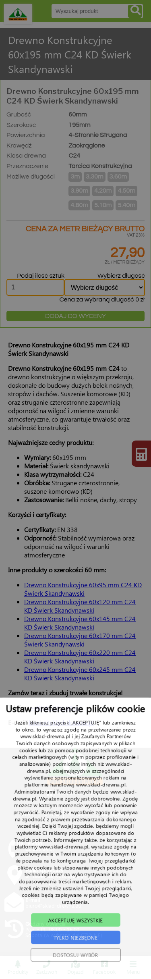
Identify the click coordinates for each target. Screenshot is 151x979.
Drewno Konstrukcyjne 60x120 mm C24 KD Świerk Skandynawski (80, 605)
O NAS (52, 813)
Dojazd (75, 967)
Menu (133, 967)
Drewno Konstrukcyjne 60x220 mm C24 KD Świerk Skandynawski (80, 656)
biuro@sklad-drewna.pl (61, 722)
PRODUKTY (80, 813)
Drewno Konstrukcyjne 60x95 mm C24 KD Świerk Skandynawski (83, 588)
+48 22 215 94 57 (56, 707)
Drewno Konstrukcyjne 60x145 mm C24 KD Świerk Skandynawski (80, 622)
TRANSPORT (115, 813)
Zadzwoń (46, 967)
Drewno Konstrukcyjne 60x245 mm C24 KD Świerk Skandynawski (80, 673)
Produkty (17, 967)
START (28, 813)
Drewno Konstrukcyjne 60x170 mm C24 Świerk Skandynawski (80, 639)
